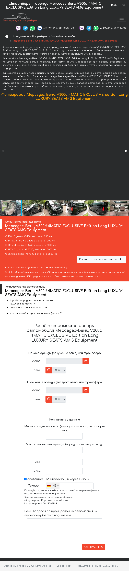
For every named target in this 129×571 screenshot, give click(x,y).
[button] (126, 151)
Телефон (34, 485)
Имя (38, 462)
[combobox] (53, 486)
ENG (123, 5)
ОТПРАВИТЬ (93, 546)
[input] (64, 361)
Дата (36, 361)
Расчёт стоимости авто (100, 259)
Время (36, 370)
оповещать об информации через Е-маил (56, 479)
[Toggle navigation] (121, 18)
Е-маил (36, 471)
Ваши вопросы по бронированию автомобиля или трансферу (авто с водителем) (61, 513)
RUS (114, 5)
